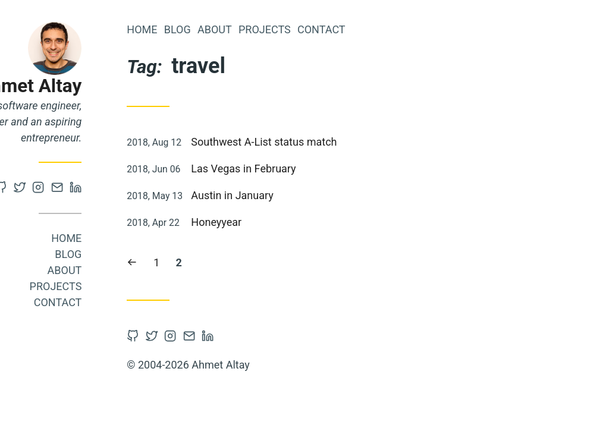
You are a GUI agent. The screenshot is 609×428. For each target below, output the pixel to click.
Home (151, 238)
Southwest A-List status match (349, 142)
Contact (142, 302)
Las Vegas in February (328, 168)
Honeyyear (301, 222)
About (149, 270)
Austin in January (317, 195)
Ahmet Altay (115, 86)
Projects (140, 286)
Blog (153, 254)
